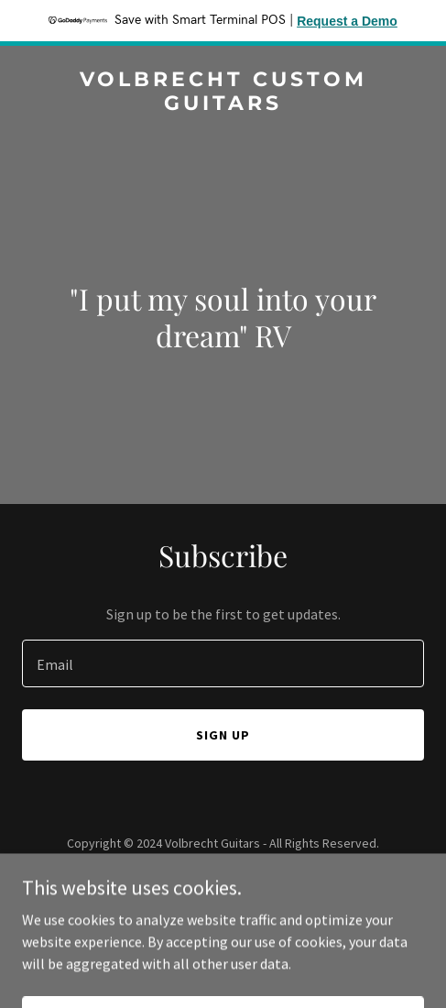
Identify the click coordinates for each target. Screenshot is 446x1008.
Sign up (223, 735)
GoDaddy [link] (258, 884)
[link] (223, 104)
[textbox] (223, 663)
